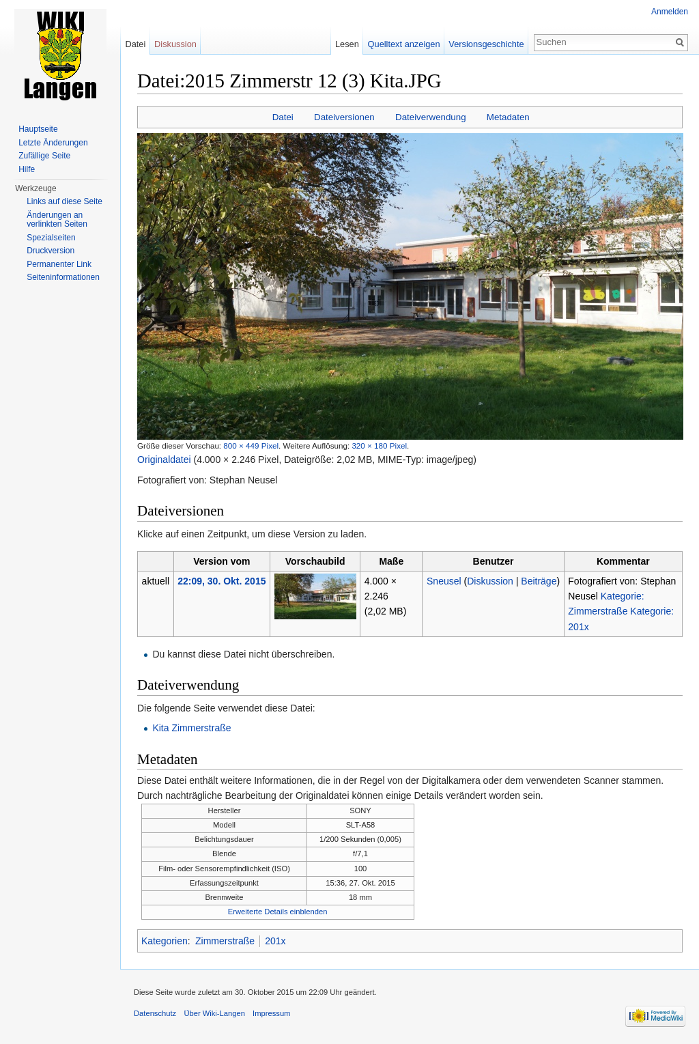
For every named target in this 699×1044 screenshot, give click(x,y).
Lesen (347, 44)
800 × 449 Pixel (251, 445)
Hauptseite (37, 129)
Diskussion (490, 581)
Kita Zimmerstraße (191, 727)
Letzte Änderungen (52, 142)
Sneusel (444, 581)
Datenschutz (155, 1013)
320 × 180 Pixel (379, 445)
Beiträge (538, 581)
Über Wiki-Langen (214, 1013)
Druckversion (50, 250)
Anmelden (669, 11)
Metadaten (508, 117)
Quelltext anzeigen (404, 44)
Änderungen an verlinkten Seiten (57, 219)
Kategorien (164, 940)
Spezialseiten (51, 237)
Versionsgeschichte (486, 44)
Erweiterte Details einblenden (278, 911)
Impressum (271, 1013)
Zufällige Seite (44, 155)
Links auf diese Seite (64, 201)
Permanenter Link (59, 264)
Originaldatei (164, 459)
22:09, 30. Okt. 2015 (221, 581)
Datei (283, 117)
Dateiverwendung (430, 117)
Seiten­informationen (63, 277)
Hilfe (26, 169)
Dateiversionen (344, 117)
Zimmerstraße (225, 940)
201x (275, 940)
